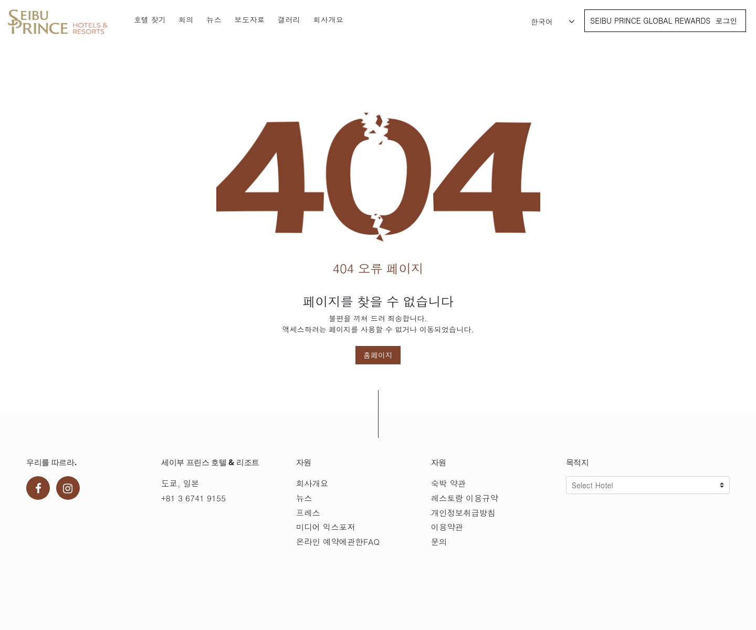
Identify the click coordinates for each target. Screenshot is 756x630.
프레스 (308, 512)
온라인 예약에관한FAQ (338, 541)
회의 (186, 19)
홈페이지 (378, 355)
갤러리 (289, 19)
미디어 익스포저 (325, 526)
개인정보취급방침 (463, 512)
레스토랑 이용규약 (464, 497)
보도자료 (250, 19)
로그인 (726, 20)
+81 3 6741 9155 (193, 497)
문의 (439, 541)
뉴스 (214, 19)
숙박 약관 (448, 483)
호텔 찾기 (150, 19)
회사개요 (328, 19)
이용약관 (447, 526)
